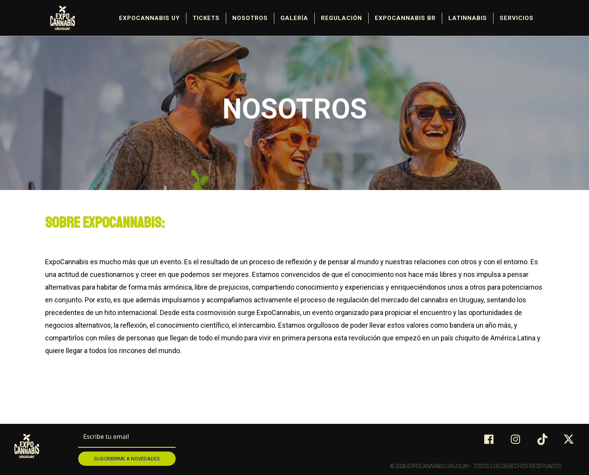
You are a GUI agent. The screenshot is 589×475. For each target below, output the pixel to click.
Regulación (341, 18)
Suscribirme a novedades (127, 459)
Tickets (206, 18)
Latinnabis (467, 18)
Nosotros (250, 18)
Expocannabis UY (149, 18)
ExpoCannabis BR (405, 18)
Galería (294, 18)
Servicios (517, 18)
